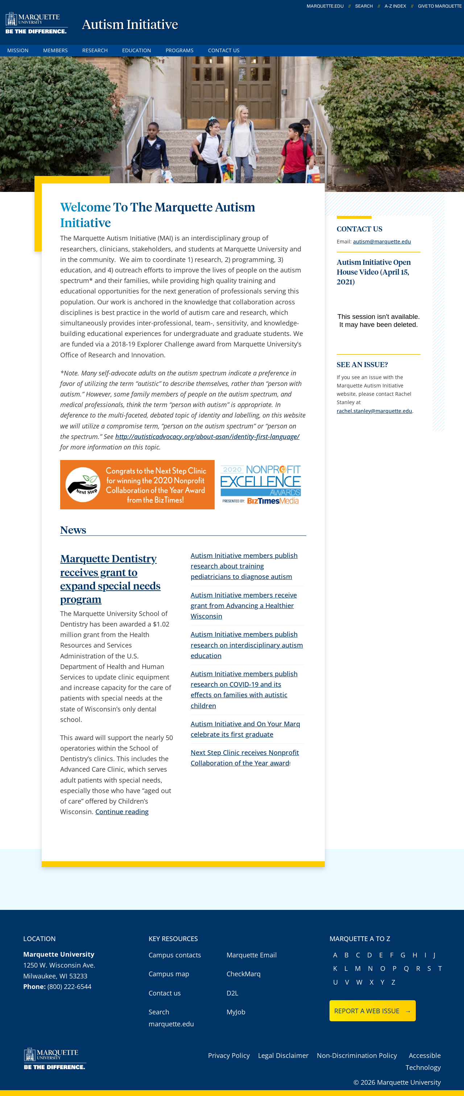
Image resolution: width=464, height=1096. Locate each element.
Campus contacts (175, 955)
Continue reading (122, 811)
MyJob (236, 1011)
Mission (18, 50)
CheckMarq (244, 973)
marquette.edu (325, 6)
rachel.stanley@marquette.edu (374, 410)
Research (95, 50)
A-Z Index (395, 6)
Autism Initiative (130, 25)
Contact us (165, 993)
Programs (180, 50)
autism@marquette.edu (382, 241)
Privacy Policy (229, 1055)
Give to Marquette (440, 6)
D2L (232, 993)
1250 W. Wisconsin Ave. (59, 965)
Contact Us (224, 50)
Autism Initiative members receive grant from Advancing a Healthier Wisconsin (244, 605)
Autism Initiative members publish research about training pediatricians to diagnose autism (244, 566)
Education (136, 50)
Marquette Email (252, 955)
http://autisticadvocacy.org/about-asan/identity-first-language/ (207, 436)
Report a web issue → (372, 1010)
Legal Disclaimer (283, 1055)
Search (364, 6)
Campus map (169, 973)
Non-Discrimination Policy (357, 1055)
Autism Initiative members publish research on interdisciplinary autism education (247, 645)
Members (55, 50)
